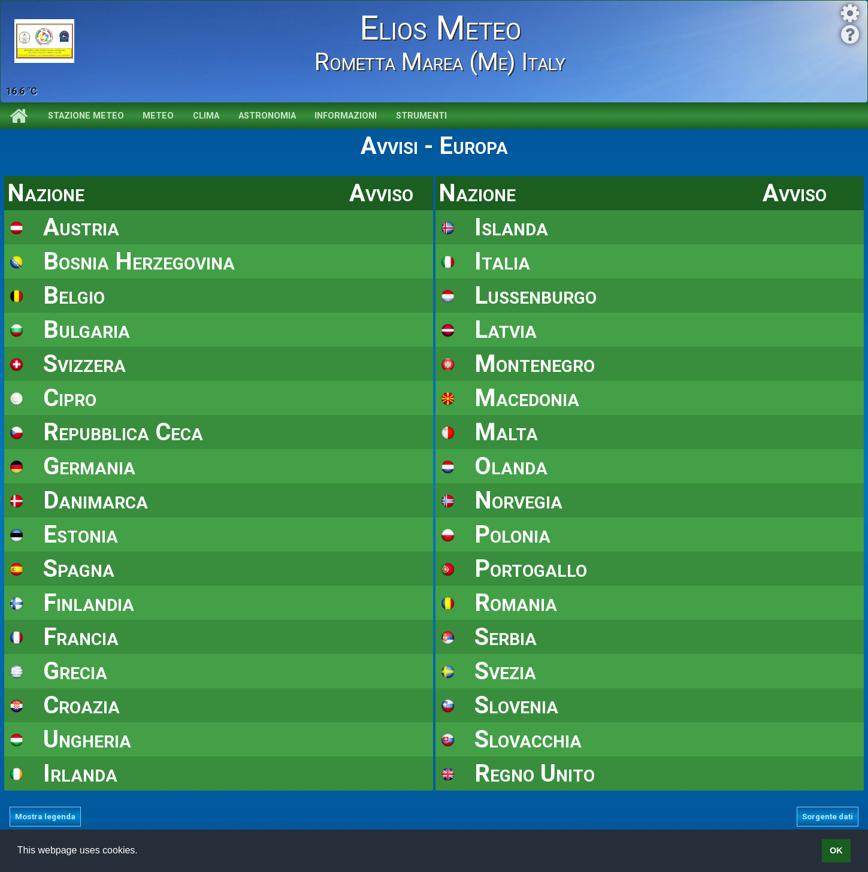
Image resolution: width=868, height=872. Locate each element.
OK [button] (836, 850)
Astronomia (267, 116)
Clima (206, 116)
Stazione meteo (86, 116)
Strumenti (421, 116)
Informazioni (345, 116)
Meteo (158, 116)
